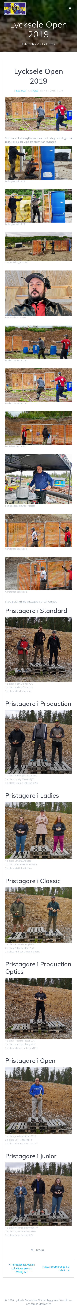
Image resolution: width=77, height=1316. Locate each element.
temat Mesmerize (41, 1304)
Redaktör (21, 90)
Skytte (34, 90)
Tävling (40, 1250)
